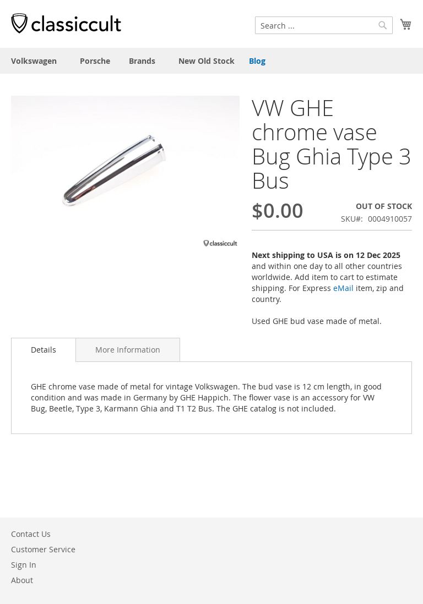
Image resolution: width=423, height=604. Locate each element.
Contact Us (31, 534)
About (22, 580)
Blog (257, 61)
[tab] (43, 350)
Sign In (23, 564)
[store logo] (66, 23)
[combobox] (324, 25)
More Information (127, 349)
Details (43, 349)
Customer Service (43, 549)
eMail (343, 288)
